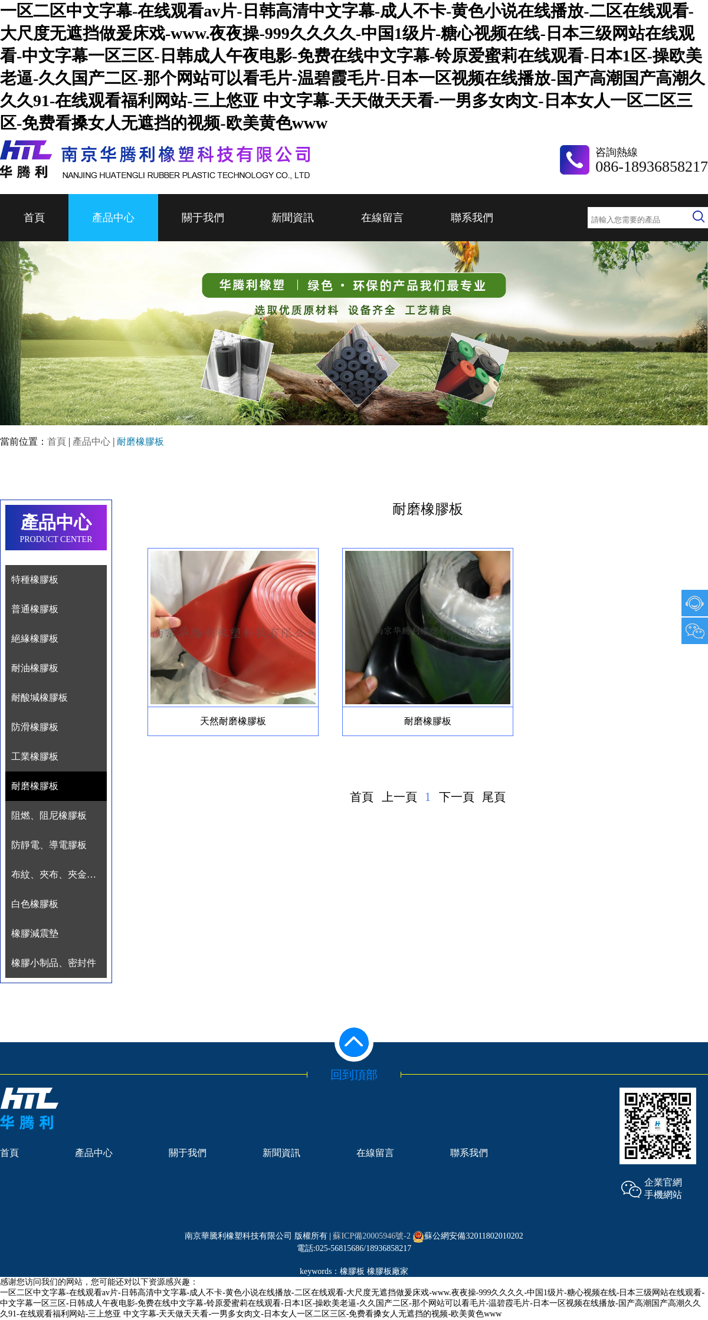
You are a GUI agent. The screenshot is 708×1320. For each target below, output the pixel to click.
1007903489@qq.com (694, 603)
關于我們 (203, 218)
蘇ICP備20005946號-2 (371, 1236)
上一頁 (399, 796)
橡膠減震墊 (34, 933)
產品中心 (113, 218)
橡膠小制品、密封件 (53, 963)
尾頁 (494, 796)
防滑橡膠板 (34, 727)
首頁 (34, 218)
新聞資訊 (292, 218)
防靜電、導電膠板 (49, 845)
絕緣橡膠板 (34, 638)
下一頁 (456, 796)
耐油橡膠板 (34, 668)
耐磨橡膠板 (34, 786)
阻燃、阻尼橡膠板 (49, 815)
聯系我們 (472, 218)
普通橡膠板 (34, 609)
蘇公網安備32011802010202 (467, 1236)
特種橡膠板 (34, 579)
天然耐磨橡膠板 (233, 721)
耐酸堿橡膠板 (39, 697)
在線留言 (382, 218)
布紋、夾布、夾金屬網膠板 (67, 874)
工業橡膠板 (34, 756)
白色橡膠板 (34, 904)
